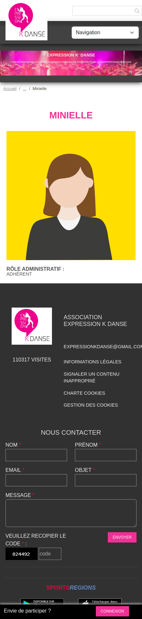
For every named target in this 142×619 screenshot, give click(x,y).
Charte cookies (84, 393)
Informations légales (92, 361)
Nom (13, 445)
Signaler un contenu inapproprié (91, 377)
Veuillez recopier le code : (35, 539)
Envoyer (122, 537)
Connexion (112, 611)
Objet (85, 470)
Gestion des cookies (91, 405)
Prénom (88, 445)
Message (20, 495)
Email (14, 470)
